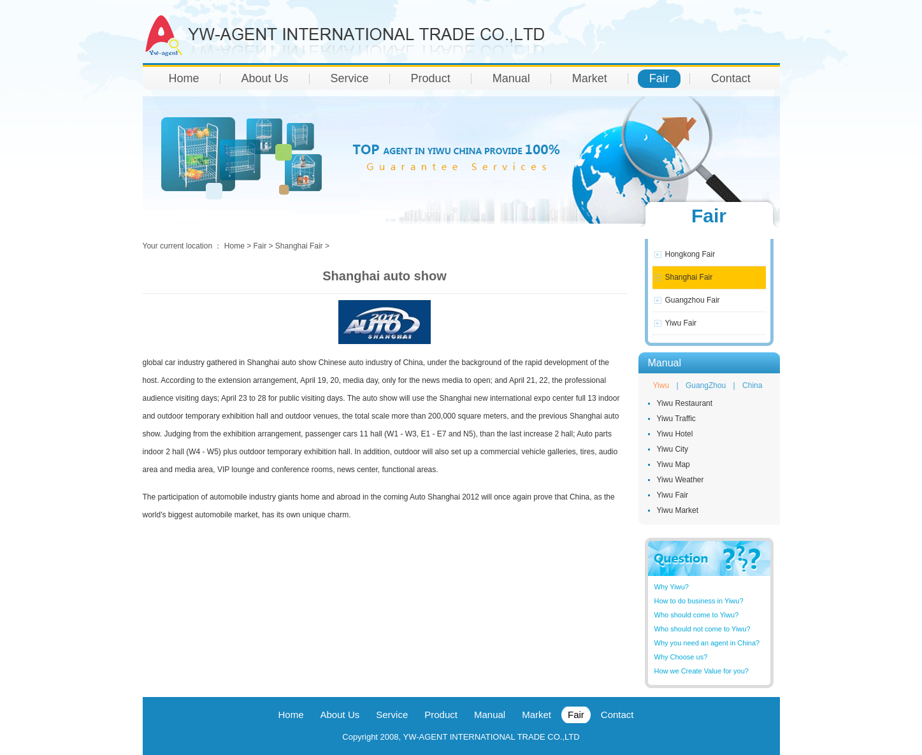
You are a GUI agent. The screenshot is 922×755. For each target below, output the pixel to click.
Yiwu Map (673, 464)
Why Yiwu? (671, 587)
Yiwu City (673, 449)
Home (234, 245)
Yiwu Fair (681, 323)
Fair (260, 245)
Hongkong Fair (690, 254)
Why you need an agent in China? (707, 643)
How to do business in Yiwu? (699, 601)
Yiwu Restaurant (685, 403)
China (752, 385)
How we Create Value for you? (701, 671)
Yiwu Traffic (676, 418)
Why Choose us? (681, 657)
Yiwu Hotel (675, 433)
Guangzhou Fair (692, 300)
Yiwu (661, 385)
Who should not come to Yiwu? (702, 629)
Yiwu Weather (680, 479)
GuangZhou (706, 385)
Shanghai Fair (689, 277)
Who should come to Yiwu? (696, 615)
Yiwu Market (678, 510)
